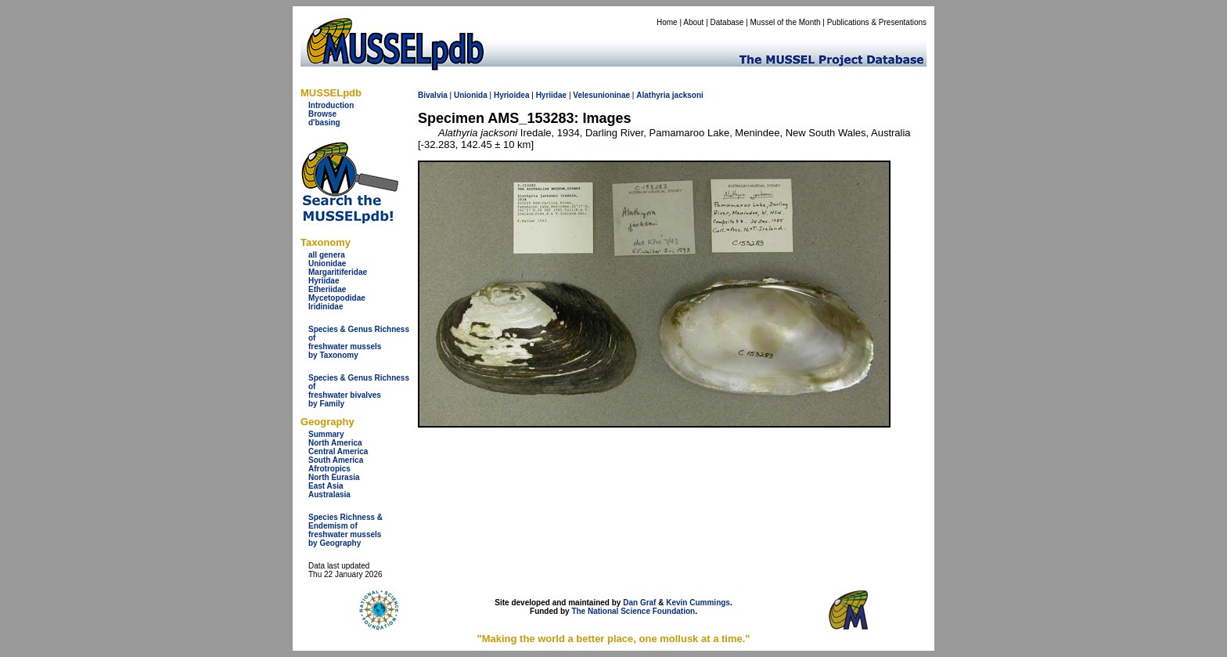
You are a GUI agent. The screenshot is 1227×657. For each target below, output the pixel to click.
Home (667, 22)
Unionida (471, 95)
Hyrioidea (512, 95)
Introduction (331, 105)
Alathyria (653, 95)
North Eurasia (334, 477)
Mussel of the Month (785, 22)
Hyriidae (323, 280)
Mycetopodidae (336, 298)
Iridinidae (325, 306)
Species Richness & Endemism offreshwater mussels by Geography (345, 530)
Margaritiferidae (337, 272)
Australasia (329, 494)
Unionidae (327, 263)
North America (335, 443)
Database (727, 22)
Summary (326, 434)
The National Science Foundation (633, 611)
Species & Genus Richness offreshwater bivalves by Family (358, 391)
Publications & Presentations (877, 22)
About (693, 22)
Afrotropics (329, 468)
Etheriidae (327, 289)
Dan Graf (639, 602)
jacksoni (687, 95)
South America (335, 460)
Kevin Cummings (698, 602)
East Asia (326, 486)
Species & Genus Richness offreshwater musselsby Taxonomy (358, 342)
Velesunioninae (601, 95)
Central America (338, 451)
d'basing (324, 122)
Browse (322, 114)
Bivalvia (433, 95)
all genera (326, 255)
